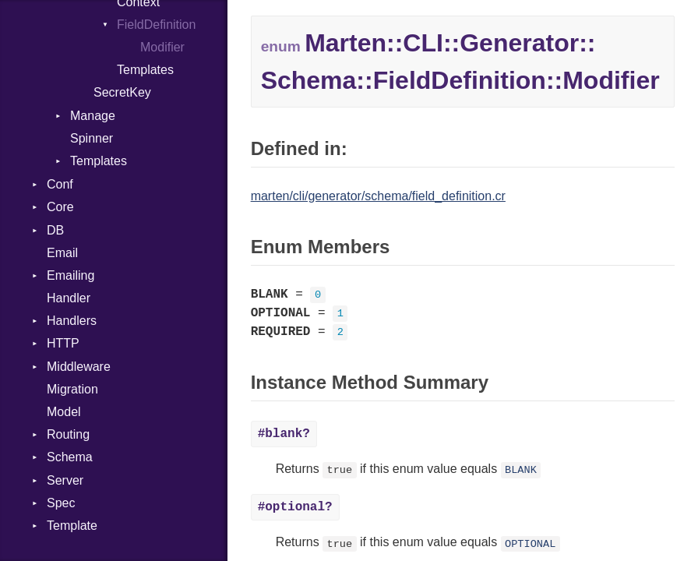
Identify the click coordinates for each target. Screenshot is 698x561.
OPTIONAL (530, 543)
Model (64, 411)
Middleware (79, 366)
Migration (72, 389)
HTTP (63, 343)
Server (65, 480)
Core (60, 206)
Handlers (72, 320)
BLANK (521, 470)
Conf (60, 184)
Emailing (70, 275)
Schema (70, 457)
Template (72, 525)
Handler (68, 298)
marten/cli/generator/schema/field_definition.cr (378, 196)
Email (62, 252)
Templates (145, 69)
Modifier (162, 47)
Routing (68, 434)
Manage (92, 115)
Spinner (91, 138)
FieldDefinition (156, 24)
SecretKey (122, 92)
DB (55, 230)
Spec (61, 503)
